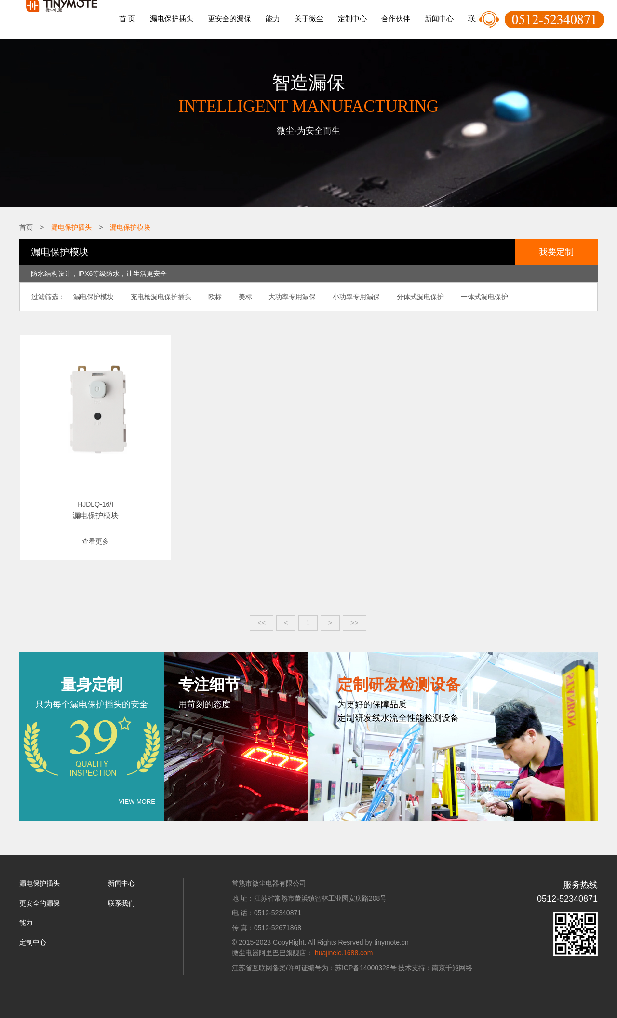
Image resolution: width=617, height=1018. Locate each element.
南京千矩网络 (452, 958)
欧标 (211, 296)
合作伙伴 (395, 18)
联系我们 (121, 893)
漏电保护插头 (171, 18)
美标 (240, 296)
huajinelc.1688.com (344, 944)
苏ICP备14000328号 (366, 958)
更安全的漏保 (229, 18)
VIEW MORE (137, 792)
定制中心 (352, 18)
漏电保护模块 (130, 227)
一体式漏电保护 (474, 296)
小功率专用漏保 (349, 296)
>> (354, 613)
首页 (26, 227)
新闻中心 (439, 18)
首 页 (127, 18)
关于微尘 (309, 18)
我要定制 (556, 251)
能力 (273, 18)
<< (262, 613)
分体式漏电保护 (411, 296)
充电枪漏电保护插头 (159, 296)
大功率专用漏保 (286, 296)
